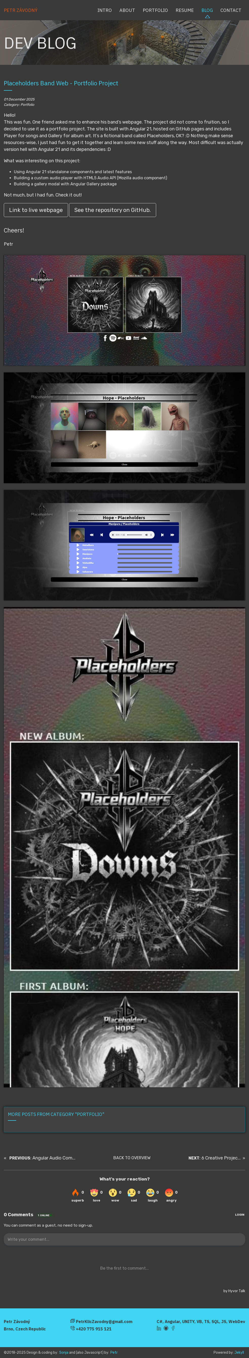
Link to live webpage (36, 210)
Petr (114, 1352)
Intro (104, 10)
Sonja (63, 1352)
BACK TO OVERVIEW (132, 1157)
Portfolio (155, 10)
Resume (185, 10)
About (127, 10)
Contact (230, 10)
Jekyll (239, 1352)
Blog (207, 10)
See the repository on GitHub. (112, 210)
